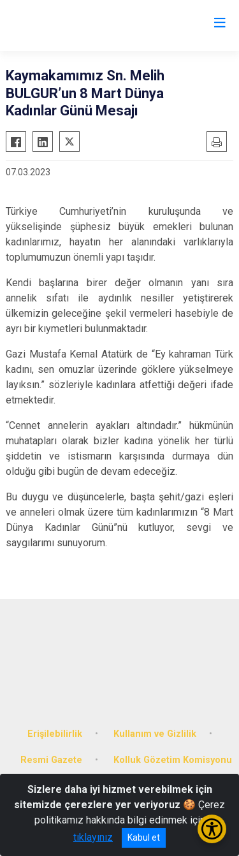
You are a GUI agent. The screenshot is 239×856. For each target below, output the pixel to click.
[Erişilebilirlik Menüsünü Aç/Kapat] (212, 829)
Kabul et (143, 837)
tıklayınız (93, 837)
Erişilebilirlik (54, 734)
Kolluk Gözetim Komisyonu (172, 760)
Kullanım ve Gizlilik (154, 734)
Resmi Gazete (51, 760)
